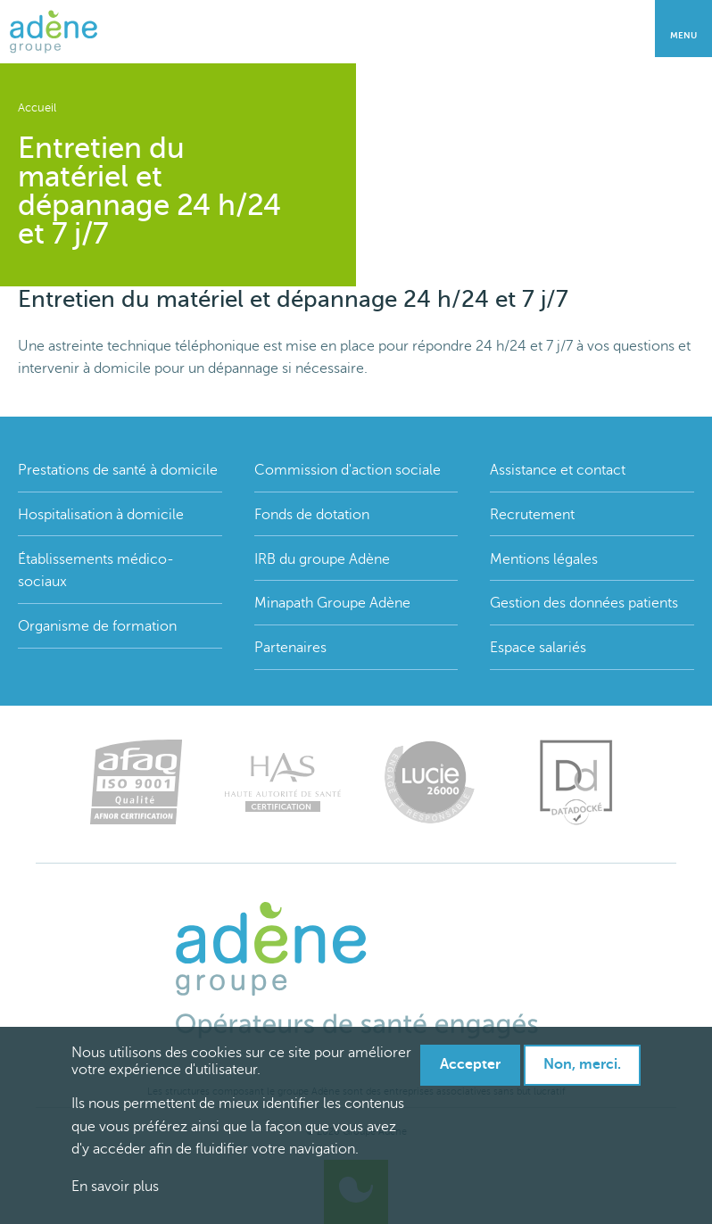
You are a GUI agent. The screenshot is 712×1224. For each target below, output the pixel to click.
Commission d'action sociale (347, 470)
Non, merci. (582, 1064)
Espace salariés (538, 648)
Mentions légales (544, 559)
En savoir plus (115, 1187)
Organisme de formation (97, 626)
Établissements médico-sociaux (96, 571)
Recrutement (532, 515)
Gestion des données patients (584, 603)
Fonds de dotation (311, 515)
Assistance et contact (557, 470)
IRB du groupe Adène (322, 559)
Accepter (470, 1064)
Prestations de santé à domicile (118, 470)
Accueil (37, 108)
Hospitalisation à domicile (101, 515)
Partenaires (290, 648)
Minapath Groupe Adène (332, 603)
